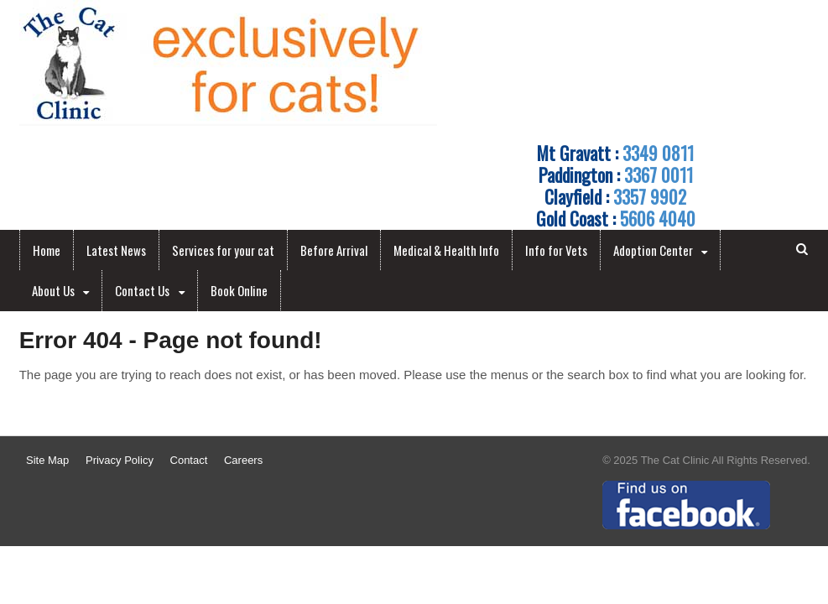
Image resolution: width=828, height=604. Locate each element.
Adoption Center (653, 250)
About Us (53, 290)
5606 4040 (657, 218)
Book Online (239, 290)
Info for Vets (556, 250)
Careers (243, 460)
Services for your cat (223, 250)
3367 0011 (658, 174)
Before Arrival (333, 250)
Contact (189, 460)
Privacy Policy (120, 460)
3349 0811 (658, 152)
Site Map (47, 460)
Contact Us (142, 290)
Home (46, 250)
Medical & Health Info (446, 250)
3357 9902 (649, 196)
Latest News (116, 250)
